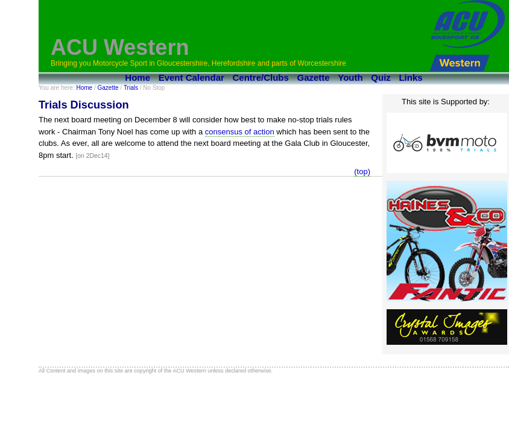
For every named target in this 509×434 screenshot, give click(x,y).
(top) (362, 171)
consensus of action (239, 131)
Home (137, 77)
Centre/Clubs (261, 77)
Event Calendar (191, 77)
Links (410, 77)
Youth (350, 77)
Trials (131, 87)
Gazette (313, 77)
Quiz (381, 77)
